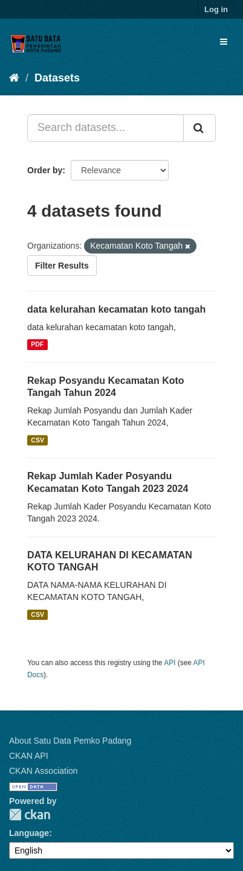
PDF (37, 344)
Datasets (57, 78)
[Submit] (199, 128)
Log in (216, 9)
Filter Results (62, 265)
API (169, 663)
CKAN (29, 814)
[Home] (14, 78)
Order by (44, 170)
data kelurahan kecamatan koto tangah (116, 309)
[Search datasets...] (105, 128)
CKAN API (28, 756)
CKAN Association (43, 771)
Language (29, 833)
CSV (37, 440)
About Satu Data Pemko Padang (70, 740)
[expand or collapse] (223, 42)
